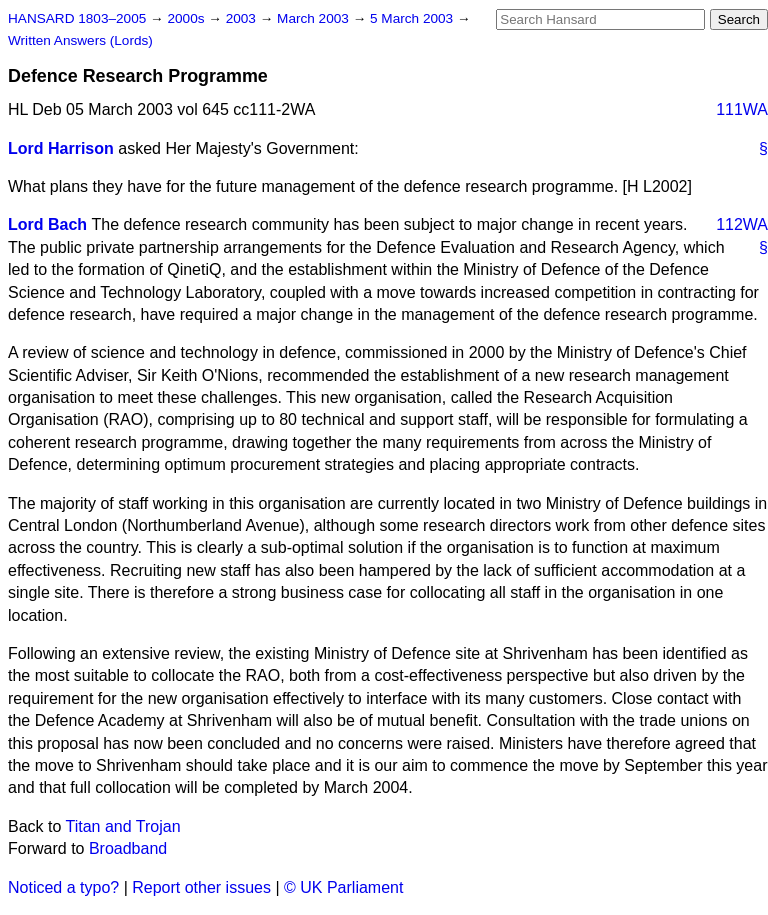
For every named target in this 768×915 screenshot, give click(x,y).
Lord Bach (47, 224)
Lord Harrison (61, 148)
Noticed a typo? (63, 887)
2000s (187, 18)
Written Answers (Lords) (80, 40)
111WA (742, 109)
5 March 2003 (413, 18)
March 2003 (315, 18)
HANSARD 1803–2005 (77, 18)
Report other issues (201, 887)
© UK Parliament (343, 887)
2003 (243, 18)
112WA (742, 224)
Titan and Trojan (123, 826)
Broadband (128, 848)
